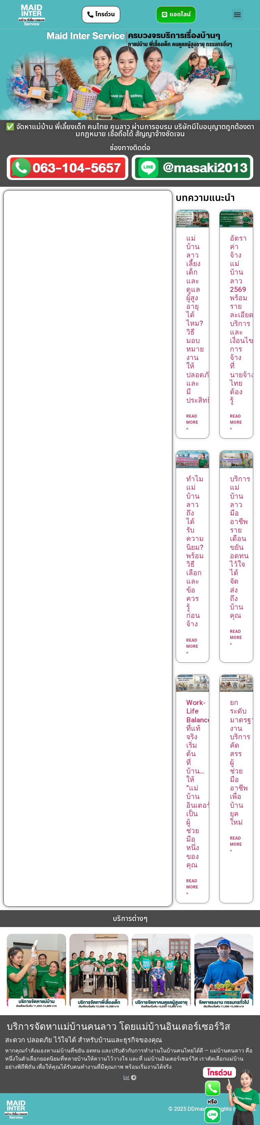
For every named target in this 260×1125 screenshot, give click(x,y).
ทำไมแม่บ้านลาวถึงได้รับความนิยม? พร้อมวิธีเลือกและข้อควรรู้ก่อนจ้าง (195, 551)
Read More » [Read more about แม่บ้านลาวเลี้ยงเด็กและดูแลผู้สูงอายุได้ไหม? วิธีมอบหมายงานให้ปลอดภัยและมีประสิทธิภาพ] (192, 422)
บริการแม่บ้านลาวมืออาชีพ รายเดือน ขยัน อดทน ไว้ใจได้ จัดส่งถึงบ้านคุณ (240, 547)
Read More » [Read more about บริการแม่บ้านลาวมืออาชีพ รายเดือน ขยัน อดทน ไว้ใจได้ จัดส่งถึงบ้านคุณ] (236, 637)
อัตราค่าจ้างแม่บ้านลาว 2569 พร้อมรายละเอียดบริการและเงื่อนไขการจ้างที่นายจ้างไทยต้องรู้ (242, 319)
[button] (237, 14)
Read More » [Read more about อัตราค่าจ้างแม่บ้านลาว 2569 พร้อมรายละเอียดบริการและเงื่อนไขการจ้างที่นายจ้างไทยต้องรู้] (236, 422)
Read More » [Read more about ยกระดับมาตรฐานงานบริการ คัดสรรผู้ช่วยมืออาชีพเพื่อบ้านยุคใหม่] (236, 844)
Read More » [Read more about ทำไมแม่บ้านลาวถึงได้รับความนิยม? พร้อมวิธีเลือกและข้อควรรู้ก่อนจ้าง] (192, 646)
